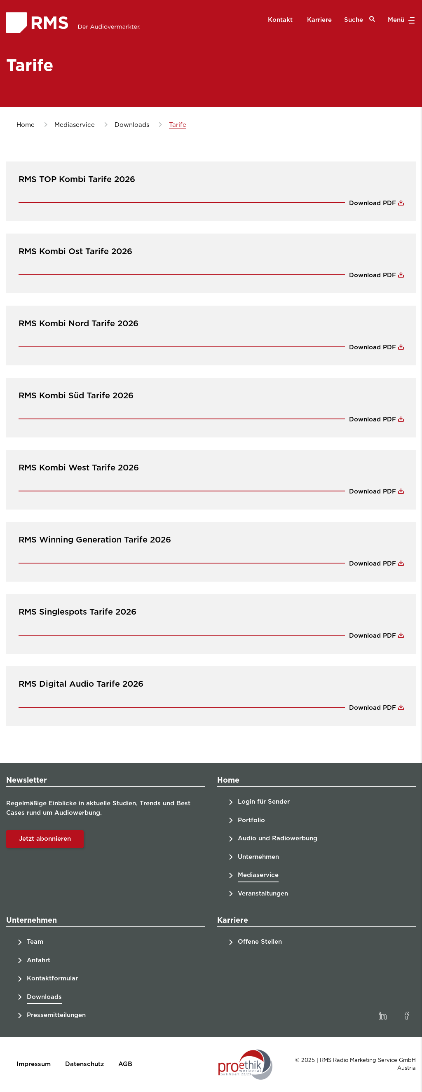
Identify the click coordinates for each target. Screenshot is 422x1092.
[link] (382, 1016)
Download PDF (373, 203)
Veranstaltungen (263, 894)
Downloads (44, 997)
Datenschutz (84, 1064)
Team (35, 942)
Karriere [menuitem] (319, 20)
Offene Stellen (260, 942)
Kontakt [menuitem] (280, 20)
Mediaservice (258, 875)
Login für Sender (264, 802)
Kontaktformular (52, 978)
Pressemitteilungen (56, 1015)
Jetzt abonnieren (45, 839)
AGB (125, 1064)
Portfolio (251, 820)
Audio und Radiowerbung (277, 838)
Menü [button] (400, 20)
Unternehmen (258, 857)
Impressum (33, 1064)
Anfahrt (38, 960)
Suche (359, 19)
